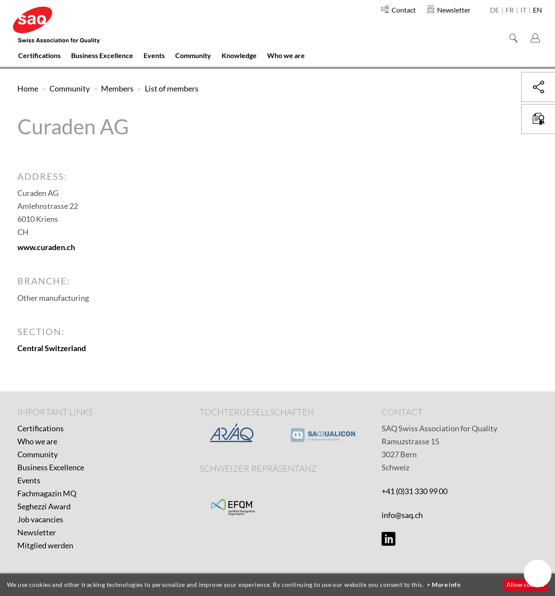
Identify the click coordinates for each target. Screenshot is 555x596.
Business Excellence (50, 467)
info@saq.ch (402, 515)
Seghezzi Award (44, 506)
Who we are (37, 441)
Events (28, 480)
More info (446, 584)
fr (510, 10)
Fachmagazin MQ (46, 493)
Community (37, 454)
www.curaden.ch (46, 247)
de (494, 10)
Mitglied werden (45, 545)
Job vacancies (40, 519)
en (537, 10)
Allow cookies (525, 584)
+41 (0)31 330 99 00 (414, 491)
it (523, 10)
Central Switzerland (51, 348)
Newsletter (36, 532)
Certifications (40, 428)
